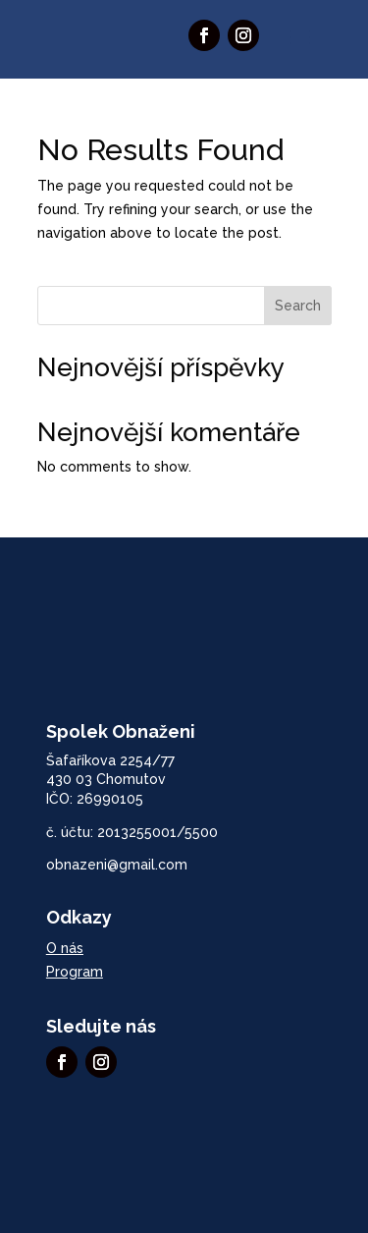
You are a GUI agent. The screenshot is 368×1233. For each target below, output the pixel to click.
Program (74, 972)
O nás (64, 948)
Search (298, 305)
